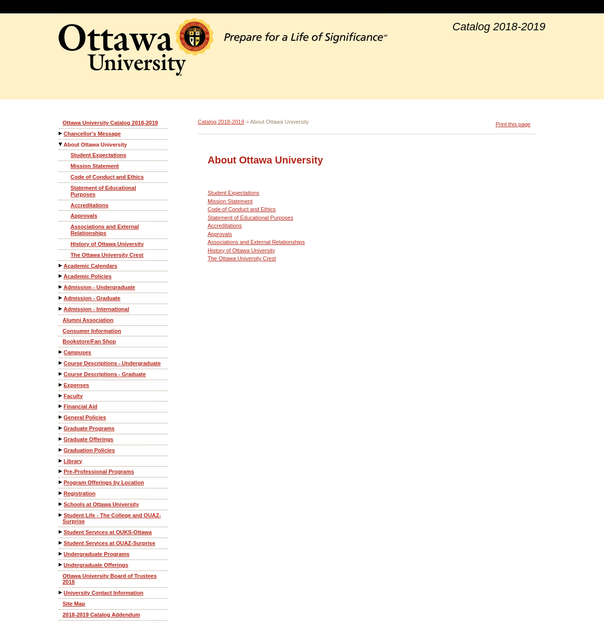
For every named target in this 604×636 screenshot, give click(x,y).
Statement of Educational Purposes (103, 191)
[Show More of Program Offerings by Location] (61, 482)
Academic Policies (88, 276)
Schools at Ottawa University (101, 504)
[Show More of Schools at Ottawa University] (61, 504)
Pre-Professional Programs (99, 472)
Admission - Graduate (92, 298)
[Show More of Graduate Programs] (61, 428)
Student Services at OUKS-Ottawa (107, 532)
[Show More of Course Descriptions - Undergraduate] (61, 363)
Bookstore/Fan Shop (89, 341)
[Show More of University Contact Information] (61, 592)
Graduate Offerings (88, 439)
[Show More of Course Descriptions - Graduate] (61, 374)
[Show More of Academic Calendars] (61, 265)
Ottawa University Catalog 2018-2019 (110, 123)
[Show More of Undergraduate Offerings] (61, 564)
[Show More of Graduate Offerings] (61, 439)
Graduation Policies (89, 450)
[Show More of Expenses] (61, 385)
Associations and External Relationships (105, 230)
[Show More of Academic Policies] (61, 276)
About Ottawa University (95, 145)
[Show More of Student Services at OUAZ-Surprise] (61, 543)
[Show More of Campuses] (61, 352)
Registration (79, 493)
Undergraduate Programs (97, 554)
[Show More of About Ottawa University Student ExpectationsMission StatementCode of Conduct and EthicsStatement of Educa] (61, 144)
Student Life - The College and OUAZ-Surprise (112, 518)
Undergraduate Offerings (96, 565)
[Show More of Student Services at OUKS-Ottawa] (61, 532)
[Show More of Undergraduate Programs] (61, 554)
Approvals (84, 216)
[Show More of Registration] (61, 493)
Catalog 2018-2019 (221, 122)
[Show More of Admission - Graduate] (61, 298)
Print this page (513, 124)
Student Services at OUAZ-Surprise (109, 543)
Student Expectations (98, 155)
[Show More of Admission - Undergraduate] (61, 287)
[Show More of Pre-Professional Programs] (61, 471)
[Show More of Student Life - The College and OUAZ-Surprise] (61, 515)
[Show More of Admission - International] (61, 309)
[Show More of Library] (61, 461)
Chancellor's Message (92, 134)
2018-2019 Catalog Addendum (101, 615)
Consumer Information (92, 331)
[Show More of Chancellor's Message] (61, 133)
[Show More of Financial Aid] (61, 406)
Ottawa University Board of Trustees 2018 (110, 579)
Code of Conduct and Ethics (107, 177)
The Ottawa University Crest (107, 255)
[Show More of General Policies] (61, 417)
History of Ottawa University (107, 244)
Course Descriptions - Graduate (105, 374)
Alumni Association (88, 320)
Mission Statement (95, 166)
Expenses (76, 385)
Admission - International (96, 309)
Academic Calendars (90, 266)
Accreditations (89, 205)
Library (73, 461)
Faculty (73, 396)
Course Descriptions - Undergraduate (112, 363)
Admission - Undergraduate (99, 287)
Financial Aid (80, 406)
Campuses (77, 352)
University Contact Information (104, 593)
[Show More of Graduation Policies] (61, 450)
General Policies (85, 417)
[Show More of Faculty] (61, 396)
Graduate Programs (89, 428)
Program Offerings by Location (104, 482)
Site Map (74, 604)
